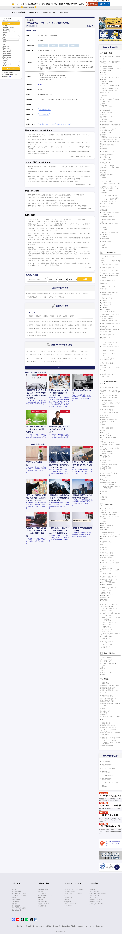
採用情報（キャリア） (96, 899)
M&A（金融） (104, 80)
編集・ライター (104, 669)
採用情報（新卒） (95, 902)
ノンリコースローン (46, 361)
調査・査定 (103, 172)
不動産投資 (68, 354)
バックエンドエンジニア (106, 612)
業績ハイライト (94, 895)
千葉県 (52, 316)
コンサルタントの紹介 (19, 895)
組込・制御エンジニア (106, 636)
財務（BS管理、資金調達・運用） (109, 419)
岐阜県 (70, 325)
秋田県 (57, 321)
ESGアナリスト (104, 72)
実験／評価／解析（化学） (107, 701)
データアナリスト (105, 648)
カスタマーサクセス (105, 573)
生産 (103, 720)
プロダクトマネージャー (106, 453)
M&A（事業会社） (105, 455)
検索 (85, 279)
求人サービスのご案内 (19, 893)
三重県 (84, 325)
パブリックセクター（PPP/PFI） (109, 63)
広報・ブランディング (106, 672)
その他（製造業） (105, 734)
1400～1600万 (6, 53)
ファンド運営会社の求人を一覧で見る (81, 184)
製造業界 (40, 899)
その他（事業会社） (105, 457)
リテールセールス (105, 214)
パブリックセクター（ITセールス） (109, 518)
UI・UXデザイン (104, 601)
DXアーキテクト (104, 527)
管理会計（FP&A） (105, 417)
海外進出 (104, 497)
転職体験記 (15, 902)
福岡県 (72, 316)
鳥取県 (59, 328)
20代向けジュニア (43, 904)
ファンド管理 (103, 119)
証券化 (74, 351)
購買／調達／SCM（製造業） (108, 725)
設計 (103, 708)
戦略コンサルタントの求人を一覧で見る (80, 156)
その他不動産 (103, 148)
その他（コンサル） (108, 374)
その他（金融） (106, 242)
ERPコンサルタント (105, 302)
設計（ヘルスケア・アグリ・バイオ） (110, 716)
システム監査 (103, 477)
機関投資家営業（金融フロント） (109, 216)
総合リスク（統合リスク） (107, 154)
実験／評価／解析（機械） (107, 700)
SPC (65, 358)
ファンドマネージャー (106, 112)
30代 (8, 30)
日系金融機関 (31, 293)
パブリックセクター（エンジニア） (109, 516)
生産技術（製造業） (105, 724)
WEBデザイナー (104, 595)
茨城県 (77, 321)
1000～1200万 (6, 50)
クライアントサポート (106, 451)
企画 (101, 439)
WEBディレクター (105, 597)
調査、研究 (103, 365)
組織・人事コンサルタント (107, 317)
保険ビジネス (106, 163)
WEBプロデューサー (105, 592)
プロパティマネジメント (106, 132)
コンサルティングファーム (48, 297)
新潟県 (38, 325)
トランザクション (32, 361)
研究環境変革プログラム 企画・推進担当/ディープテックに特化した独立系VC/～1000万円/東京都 (56, 195)
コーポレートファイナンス (35, 351)
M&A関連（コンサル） (109, 335)
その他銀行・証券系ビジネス (111, 219)
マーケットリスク (105, 157)
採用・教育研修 (104, 466)
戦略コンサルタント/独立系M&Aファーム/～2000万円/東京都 (45, 139)
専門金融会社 (71, 293)
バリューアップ (50, 351)
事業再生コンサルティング (110, 292)
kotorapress (67, 902)
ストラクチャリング (33, 354)
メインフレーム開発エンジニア (108, 608)
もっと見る (88, 267)
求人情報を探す (22, 12)
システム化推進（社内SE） (107, 581)
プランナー (103, 665)
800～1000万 (6, 48)
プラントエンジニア (105, 731)
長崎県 (64, 332)
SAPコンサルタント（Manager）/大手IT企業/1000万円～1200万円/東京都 (49, 197)
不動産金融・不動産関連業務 (111, 125)
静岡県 (77, 325)
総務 (101, 441)
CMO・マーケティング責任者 (108, 437)
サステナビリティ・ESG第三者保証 (109, 273)
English (108, 1)
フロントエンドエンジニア (107, 610)
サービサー (103, 244)
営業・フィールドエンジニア (111, 738)
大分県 (77, 332)
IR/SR (102, 432)
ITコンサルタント (105, 300)
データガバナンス (105, 646)
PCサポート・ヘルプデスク (107, 582)
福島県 (70, 321)
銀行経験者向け (42, 906)
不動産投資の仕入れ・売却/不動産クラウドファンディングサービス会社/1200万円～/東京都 (54, 179)
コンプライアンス (105, 481)
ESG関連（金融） (107, 66)
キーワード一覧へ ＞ (60, 367)
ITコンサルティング (108, 298)
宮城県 (51, 321)
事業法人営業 (103, 211)
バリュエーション (83, 351)
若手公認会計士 (42, 902)
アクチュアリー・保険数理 (107, 165)
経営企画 (102, 430)
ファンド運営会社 (44, 114)
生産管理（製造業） (105, 722)
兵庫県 (90, 325)
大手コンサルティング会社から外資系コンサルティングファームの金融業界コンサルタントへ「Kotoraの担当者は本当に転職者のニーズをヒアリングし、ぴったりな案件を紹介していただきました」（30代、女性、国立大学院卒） (59, 254)
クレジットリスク (105, 156)
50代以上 (5, 32)
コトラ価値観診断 (69, 891)
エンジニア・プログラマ (109, 604)
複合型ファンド (104, 103)
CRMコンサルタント (105, 304)
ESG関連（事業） (107, 400)
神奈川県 (38, 316)
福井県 (64, 325)
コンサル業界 (42, 893)
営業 (101, 667)
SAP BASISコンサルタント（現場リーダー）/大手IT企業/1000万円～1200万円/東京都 (53, 203)
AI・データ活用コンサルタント (108, 311)
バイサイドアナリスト (106, 116)
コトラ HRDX (68, 897)
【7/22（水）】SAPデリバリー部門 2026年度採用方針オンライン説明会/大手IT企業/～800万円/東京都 (57, 206)
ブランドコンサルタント (106, 359)
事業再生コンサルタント (106, 294)
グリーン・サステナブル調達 (108, 729)
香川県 (38, 332)
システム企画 (103, 549)
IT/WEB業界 (41, 897)
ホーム (14, 889)
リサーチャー (103, 371)
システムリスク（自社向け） (108, 484)
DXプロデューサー (105, 524)
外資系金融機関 (43, 293)
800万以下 (5, 46)
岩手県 (44, 321)
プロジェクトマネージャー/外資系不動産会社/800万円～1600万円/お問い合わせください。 (54, 181)
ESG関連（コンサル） (109, 268)
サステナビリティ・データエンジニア (110, 535)
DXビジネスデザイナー (106, 525)
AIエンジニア (103, 529)
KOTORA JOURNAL (70, 904)
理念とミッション (95, 891)
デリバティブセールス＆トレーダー (109, 188)
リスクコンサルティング (109, 342)
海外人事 (102, 469)
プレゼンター (103, 118)
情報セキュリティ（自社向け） (108, 482)
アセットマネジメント (106, 130)
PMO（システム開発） (106, 557)
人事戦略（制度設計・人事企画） (109, 464)
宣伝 (101, 670)
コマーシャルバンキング (109, 195)
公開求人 (5, 27)
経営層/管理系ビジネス (45, 895)
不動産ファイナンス (105, 127)
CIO (101, 546)
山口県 (85, 328)
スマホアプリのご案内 (19, 908)
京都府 (31, 328)
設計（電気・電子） (105, 711)
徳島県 (31, 332)
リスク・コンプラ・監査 (109, 473)
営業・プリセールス (108, 560)
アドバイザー (31, 358)
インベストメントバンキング (111, 77)
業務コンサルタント (105, 289)
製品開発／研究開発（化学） (108, 689)
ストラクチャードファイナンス (108, 90)
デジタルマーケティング (106, 594)
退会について (100, 926)
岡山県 (72, 328)
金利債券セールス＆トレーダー (108, 187)
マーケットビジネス (108, 181)
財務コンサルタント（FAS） (108, 326)
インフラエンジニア (105, 628)
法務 (101, 479)
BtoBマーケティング (105, 435)
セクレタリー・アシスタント (108, 443)
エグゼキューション (47, 354)
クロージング (58, 361)
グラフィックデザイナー (106, 660)
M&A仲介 (102, 339)
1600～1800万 (6, 55)
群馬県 (90, 321)
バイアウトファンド (63, 351)
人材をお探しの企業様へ (98, 1)
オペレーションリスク (106, 159)
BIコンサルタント (105, 305)
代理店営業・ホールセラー (107, 174)
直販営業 (102, 176)
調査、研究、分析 (107, 363)
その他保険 (103, 177)
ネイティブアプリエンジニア (108, 622)
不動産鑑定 (103, 134)
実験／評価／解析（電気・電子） (109, 698)
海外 (44, 335)
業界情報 (14, 904)
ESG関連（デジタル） (109, 532)
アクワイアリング (105, 235)
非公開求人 (12, 27)
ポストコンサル (65, 124)
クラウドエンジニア (105, 621)
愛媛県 (44, 332)
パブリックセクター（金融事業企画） (110, 61)
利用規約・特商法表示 (53, 926)
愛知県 (59, 316)
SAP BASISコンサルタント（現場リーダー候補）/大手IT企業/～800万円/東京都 (51, 200)
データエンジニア (105, 626)
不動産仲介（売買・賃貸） (107, 145)
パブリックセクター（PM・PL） (109, 514)
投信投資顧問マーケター (106, 121)
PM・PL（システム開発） (107, 555)
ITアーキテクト (104, 307)
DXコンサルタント (105, 309)
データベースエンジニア (106, 624)
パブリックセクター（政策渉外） (109, 395)
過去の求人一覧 (16, 910)
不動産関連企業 (32, 297)
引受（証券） (103, 227)
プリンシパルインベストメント (108, 98)
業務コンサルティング (109, 286)
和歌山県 (51, 328)
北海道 (31, 321)
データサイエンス (107, 642)
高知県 (51, 332)
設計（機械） (103, 713)
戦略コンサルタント (34, 12)
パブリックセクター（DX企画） (108, 512)
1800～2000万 (6, 57)
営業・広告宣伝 (106, 657)
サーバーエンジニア (105, 631)
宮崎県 (84, 332)
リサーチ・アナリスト (106, 190)
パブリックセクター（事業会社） (109, 390)
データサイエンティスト (106, 644)
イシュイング (103, 236)
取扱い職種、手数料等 (69, 926)
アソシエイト (47, 124)
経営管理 (104, 491)
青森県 (38, 321)
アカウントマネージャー (106, 568)
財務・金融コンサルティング (111, 324)
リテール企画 (103, 229)
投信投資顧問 (106, 110)
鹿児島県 (31, 335)
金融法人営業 (103, 209)
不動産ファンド (104, 105)
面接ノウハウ (16, 897)
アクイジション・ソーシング (108, 129)
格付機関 (102, 246)
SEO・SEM (103, 599)
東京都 (40, 84)
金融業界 (40, 891)
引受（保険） (103, 170)
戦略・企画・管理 (107, 428)
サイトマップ (90, 926)
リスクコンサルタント (106, 345)
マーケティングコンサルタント (108, 358)
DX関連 (104, 521)
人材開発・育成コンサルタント (108, 320)
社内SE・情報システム (109, 577)
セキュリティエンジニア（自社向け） (110, 486)
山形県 (64, 321)
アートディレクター (105, 661)
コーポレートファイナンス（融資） (109, 198)
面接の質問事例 (16, 899)
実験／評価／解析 (107, 696)
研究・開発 (105, 683)
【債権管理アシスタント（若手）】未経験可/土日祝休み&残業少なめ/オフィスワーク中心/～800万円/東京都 (59, 176)
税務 (101, 423)
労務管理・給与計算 (105, 468)
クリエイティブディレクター (108, 663)
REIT (38, 358)
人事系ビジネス (106, 460)
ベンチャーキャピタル (106, 107)
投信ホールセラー (105, 114)
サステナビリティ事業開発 (107, 406)
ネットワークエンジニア (106, 629)
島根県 (65, 328)
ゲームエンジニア (105, 635)
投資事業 (104, 95)
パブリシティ (94, 897)
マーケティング (104, 434)
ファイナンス (82, 358)
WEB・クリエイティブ (109, 588)
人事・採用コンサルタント (107, 318)
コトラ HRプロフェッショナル (73, 889)
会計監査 (102, 424)
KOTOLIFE (67, 899)
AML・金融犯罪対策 (105, 488)
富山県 (51, 325)
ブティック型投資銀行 (57, 293)
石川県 (57, 325)
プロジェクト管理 (107, 553)
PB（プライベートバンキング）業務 (110, 212)
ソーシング (59, 354)
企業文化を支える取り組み (98, 893)
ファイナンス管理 (107, 410)
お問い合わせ (20, 926)
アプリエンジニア (105, 638)
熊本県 (70, 332)
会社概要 (92, 889)
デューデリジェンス (48, 358)
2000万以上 (5, 59)
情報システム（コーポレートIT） (109, 579)
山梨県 (31, 325)
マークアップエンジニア (106, 590)
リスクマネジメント (108, 152)
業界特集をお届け (43, 889)
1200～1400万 (6, 51)
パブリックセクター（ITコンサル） (109, 264)
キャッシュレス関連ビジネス (111, 232)
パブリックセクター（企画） (111, 387)
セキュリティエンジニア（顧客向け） (110, 633)
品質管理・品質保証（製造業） (108, 727)
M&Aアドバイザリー (105, 337)
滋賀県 (38, 328)
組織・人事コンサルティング (111, 314)
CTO (101, 544)
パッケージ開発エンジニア (107, 606)
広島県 (78, 328)
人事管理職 (103, 462)
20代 (4, 30)
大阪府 (65, 316)
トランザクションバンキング (108, 201)
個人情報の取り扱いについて (35, 926)
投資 (40, 124)
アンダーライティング (80, 354)
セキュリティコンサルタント (108, 350)
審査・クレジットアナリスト (108, 203)
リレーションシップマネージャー (109, 200)
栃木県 (84, 321)
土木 (101, 146)
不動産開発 (103, 136)
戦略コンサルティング (109, 280)
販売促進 (102, 674)
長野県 (44, 325)
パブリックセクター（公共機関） (109, 397)
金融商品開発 (103, 192)
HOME (13, 12)
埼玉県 (45, 316)
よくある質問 (16, 906)
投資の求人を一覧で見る (84, 208)
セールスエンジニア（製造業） (108, 740)
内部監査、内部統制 (105, 475)
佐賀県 (57, 332)
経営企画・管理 (106, 542)
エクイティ (72, 358)
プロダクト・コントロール (107, 421)
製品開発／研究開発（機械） (108, 687)
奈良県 (44, 328)
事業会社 (61, 297)
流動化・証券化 (104, 92)
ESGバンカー (104, 74)
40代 (13, 30)
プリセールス (103, 566)
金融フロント (106, 206)
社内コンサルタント (105, 547)
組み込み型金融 (104, 238)
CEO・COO (103, 493)
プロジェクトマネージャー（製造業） (110, 732)
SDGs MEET (68, 906)
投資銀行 (59, 358)
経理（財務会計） (105, 416)
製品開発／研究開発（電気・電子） (109, 685)
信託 (101, 222)
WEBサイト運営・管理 (106, 584)
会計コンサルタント (105, 328)
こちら (9, 76)
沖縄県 (39, 335)
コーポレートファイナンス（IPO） (109, 88)
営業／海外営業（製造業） (107, 745)
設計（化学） (103, 714)
